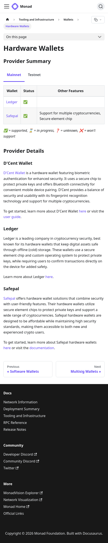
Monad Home (16, 506)
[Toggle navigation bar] (6, 6)
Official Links (13, 513)
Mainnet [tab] (14, 74)
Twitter (11, 468)
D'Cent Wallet (14, 173)
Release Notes (14, 429)
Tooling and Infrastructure (24, 415)
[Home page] (7, 19)
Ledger (12, 102)
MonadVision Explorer (23, 493)
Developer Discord (20, 454)
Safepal (12, 116)
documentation (42, 348)
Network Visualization (22, 499)
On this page (16, 36)
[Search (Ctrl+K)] (101, 6)
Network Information (20, 402)
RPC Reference (15, 422)
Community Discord (21, 461)
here (82, 211)
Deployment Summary (21, 409)
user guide (12, 216)
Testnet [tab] (34, 74)
